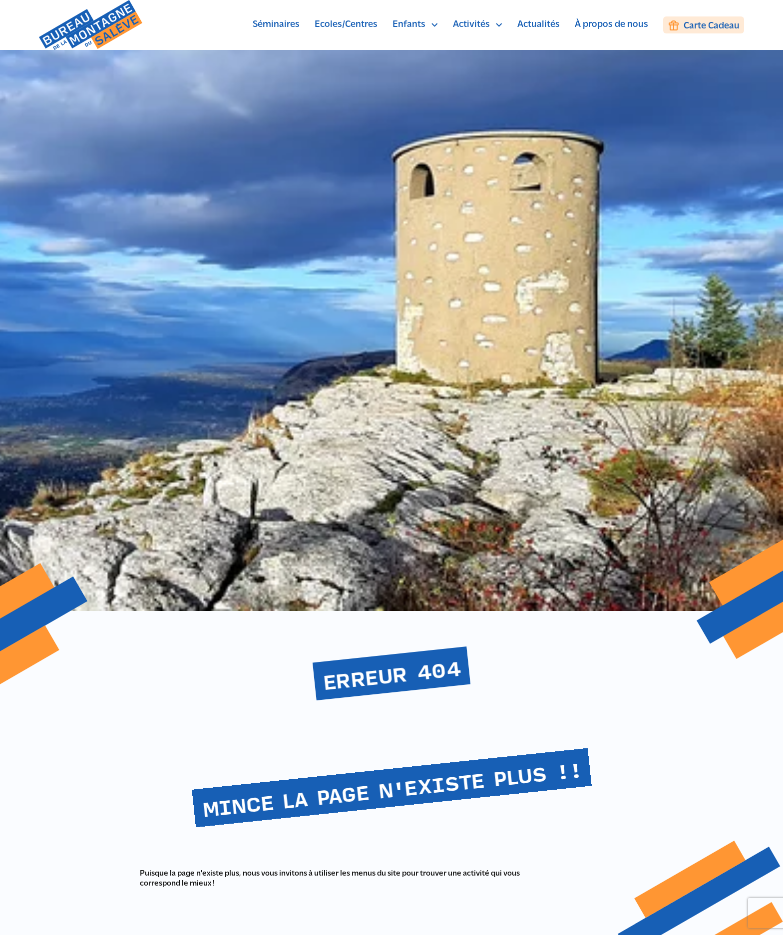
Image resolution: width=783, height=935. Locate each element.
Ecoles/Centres (346, 24)
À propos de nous (611, 24)
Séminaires (276, 24)
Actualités (538, 24)
